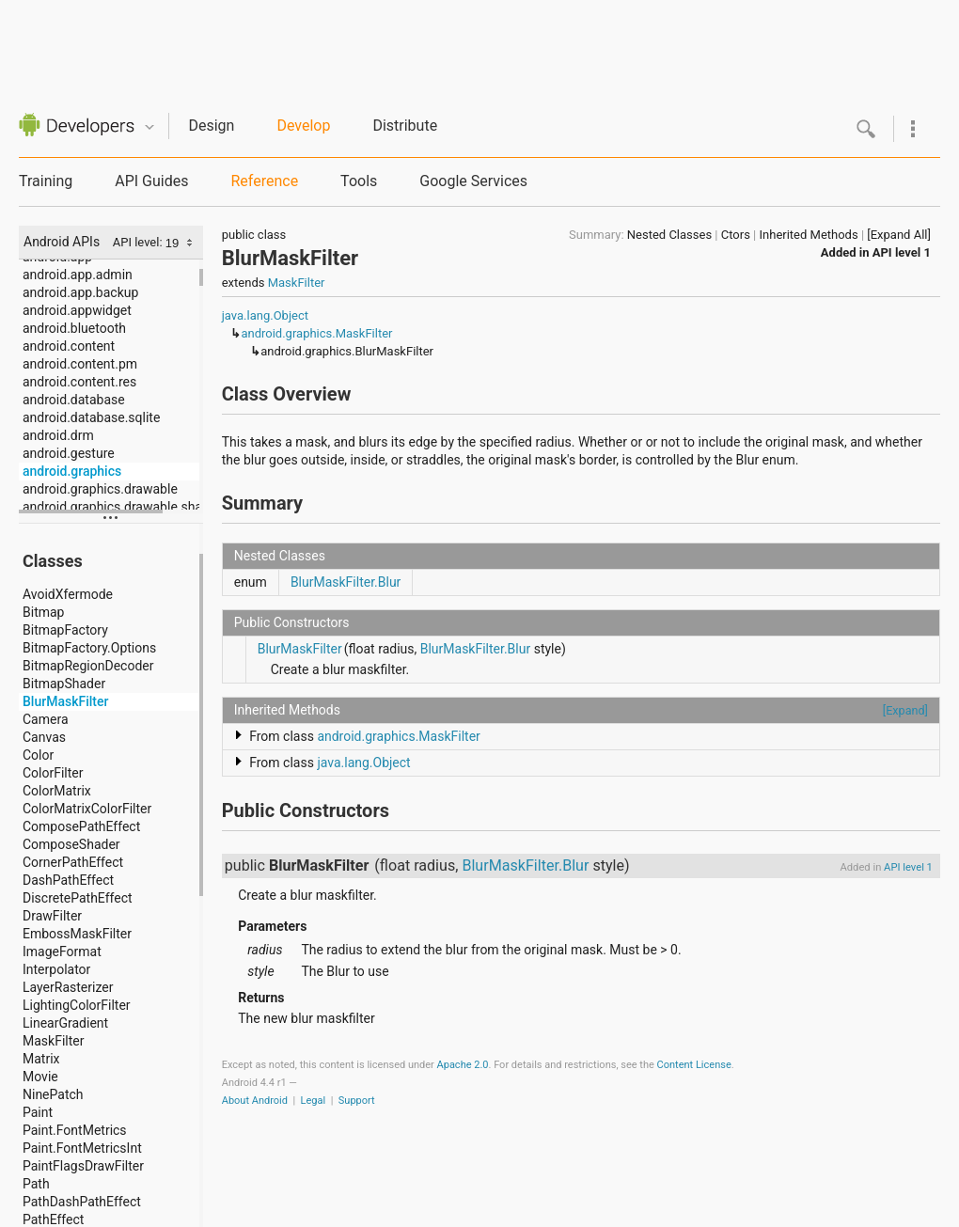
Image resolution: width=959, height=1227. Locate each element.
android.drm (58, 435)
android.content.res (79, 381)
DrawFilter (52, 915)
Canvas (44, 737)
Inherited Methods (809, 235)
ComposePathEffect (81, 826)
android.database (74, 399)
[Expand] (905, 710)
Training (45, 181)
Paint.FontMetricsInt (82, 1148)
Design (211, 125)
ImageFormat (62, 951)
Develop (303, 125)
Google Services (473, 181)
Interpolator (56, 969)
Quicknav (149, 127)
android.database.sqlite (91, 417)
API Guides (151, 181)
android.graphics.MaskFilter (316, 333)
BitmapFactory (65, 629)
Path (36, 1183)
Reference (264, 181)
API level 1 (902, 252)
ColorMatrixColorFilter (87, 808)
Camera (46, 719)
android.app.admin (78, 274)
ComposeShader (71, 844)
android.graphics (72, 471)
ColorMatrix (57, 790)
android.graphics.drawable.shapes (113, 506)
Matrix (41, 1058)
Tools (358, 181)
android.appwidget (77, 310)
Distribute (404, 125)
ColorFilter (53, 772)
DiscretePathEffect (78, 897)
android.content (69, 346)
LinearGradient (65, 1022)
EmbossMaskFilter (77, 933)
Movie (40, 1076)
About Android (255, 1100)
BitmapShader (64, 683)
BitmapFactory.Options (89, 647)
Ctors (735, 235)
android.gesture (69, 453)
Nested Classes (669, 235)
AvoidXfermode (68, 594)
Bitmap (43, 612)
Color (38, 755)
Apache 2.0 (463, 1065)
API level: (139, 242)
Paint (38, 1112)
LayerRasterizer (68, 987)
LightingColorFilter (77, 1005)
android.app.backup (80, 292)
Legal (313, 1100)
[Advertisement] (479, 42)
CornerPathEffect (73, 862)
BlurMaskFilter (65, 701)
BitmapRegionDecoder (88, 665)
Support (356, 1100)
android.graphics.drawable (100, 488)
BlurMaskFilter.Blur (346, 582)
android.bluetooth (74, 328)
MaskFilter (53, 1040)
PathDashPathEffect (82, 1201)
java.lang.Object (265, 315)
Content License (694, 1065)
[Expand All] (899, 235)
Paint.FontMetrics (75, 1130)
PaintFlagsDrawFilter (83, 1165)
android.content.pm (80, 363)
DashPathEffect (68, 880)
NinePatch (53, 1094)
